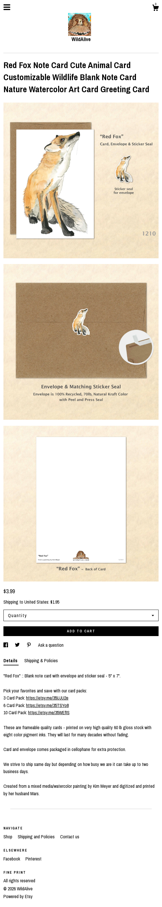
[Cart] (155, 8)
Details (11, 660)
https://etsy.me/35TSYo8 (47, 705)
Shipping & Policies (41, 660)
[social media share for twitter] (18, 645)
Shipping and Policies (37, 836)
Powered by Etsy (18, 896)
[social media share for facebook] (6, 645)
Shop (8, 836)
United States (36, 602)
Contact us (69, 836)
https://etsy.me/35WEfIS (49, 712)
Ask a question (51, 645)
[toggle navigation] (6, 7)
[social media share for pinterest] (29, 645)
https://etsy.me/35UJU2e (47, 698)
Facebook (12, 859)
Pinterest (33, 859)
